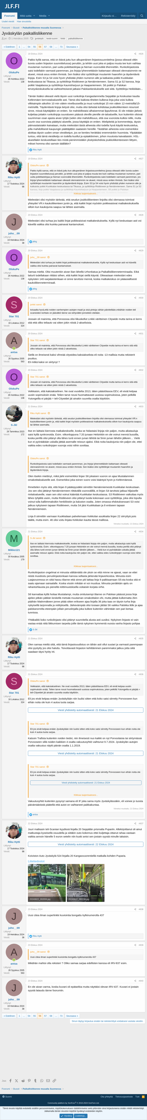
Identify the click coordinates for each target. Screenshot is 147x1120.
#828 (141, 215)
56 (40, 47)
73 (61, 47)
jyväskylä (39, 38)
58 (51, 47)
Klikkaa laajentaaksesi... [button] (86, 193)
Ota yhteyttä (107, 1096)
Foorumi (9, 15)
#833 (141, 406)
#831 (141, 333)
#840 (141, 981)
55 (34, 47)
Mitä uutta (25, 15)
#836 (141, 674)
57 (45, 47)
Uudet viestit (8, 21)
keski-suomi (52, 38)
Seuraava (71, 47)
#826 (141, 54)
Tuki (137, 1096)
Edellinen (10, 47)
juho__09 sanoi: (38, 257)
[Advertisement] (73, 1051)
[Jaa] (135, 54)
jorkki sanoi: (36, 304)
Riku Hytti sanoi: (38, 413)
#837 (141, 823)
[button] (34, 16)
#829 (141, 250)
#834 (141, 531)
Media (42, 15)
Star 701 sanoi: (37, 340)
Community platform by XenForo (73, 1103)
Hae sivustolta (24, 21)
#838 (141, 909)
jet (5, 38)
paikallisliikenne (75, 38)
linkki (63, 38)
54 (29, 47)
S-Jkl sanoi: (36, 538)
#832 (141, 370)
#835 (141, 638)
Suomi (7, 1096)
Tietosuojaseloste (124, 1096)
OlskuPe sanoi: (37, 165)
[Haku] (141, 16)
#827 (141, 159)
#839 (141, 945)
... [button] (24, 47)
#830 (141, 298)
